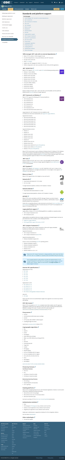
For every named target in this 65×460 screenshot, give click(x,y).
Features (10, 9)
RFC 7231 (26, 273)
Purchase (35, 425)
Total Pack (3, 425)
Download (56, 9)
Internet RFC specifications (30, 37)
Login (61, 2)
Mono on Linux (28, 27)
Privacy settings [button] (39, 457)
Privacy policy (50, 457)
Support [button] (30, 2)
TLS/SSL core (5, 27)
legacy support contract (56, 261)
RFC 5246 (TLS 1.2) (28, 288)
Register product (26, 432)
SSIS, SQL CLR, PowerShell (7, 36)
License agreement (37, 435)
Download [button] (22, 2)
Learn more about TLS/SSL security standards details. (34, 364)
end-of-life (31, 92)
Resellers (35, 437)
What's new (33, 9)
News (45, 430)
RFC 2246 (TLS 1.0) (28, 284)
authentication (32, 414)
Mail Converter (4, 448)
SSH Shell (14, 444)
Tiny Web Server (4, 440)
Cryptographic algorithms (30, 43)
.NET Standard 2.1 (36, 168)
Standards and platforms (8, 39)
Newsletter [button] (25, 437)
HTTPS (13, 432)
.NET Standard (28, 25)
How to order (36, 432)
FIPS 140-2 (37, 305)
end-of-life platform (40, 145)
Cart (56, 2)
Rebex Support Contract (32, 263)
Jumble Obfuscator (4, 446)
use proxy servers (32, 324)
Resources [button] (36, 2)
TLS (12, 449)
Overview (4, 9)
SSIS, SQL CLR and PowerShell (42, 399)
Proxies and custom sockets (8, 33)
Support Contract (37, 430)
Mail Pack (3, 430)
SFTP (13, 441)
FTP (12, 429)
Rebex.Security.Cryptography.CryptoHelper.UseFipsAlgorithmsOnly (35, 309)
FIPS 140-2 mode (28, 39)
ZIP (12, 453)
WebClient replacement (7, 19)
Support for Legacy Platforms (49, 113)
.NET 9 (37, 70)
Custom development (27, 436)
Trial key (24, 434)
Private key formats (29, 44)
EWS (13, 425)
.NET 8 (42, 70)
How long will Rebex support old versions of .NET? (34, 222)
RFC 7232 (26, 274)
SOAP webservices (6, 22)
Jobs (45, 432)
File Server (14, 427)
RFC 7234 (26, 278)
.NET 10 (34, 70)
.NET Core (27, 23)
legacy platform (48, 254)
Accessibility (61, 457)
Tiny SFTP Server (4, 436)
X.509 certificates (5, 30)
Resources (46, 427)
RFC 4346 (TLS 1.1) (28, 286)
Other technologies (29, 50)
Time (13, 448)
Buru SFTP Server (4, 435)
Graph (13, 430)
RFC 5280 (26, 296)
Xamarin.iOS (27, 28)
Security (13, 439)
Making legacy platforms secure (8, 13)
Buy (27, 2)
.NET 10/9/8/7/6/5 (28, 20)
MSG (13, 436)
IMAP (13, 434)
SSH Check (3, 449)
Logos (45, 434)
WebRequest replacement (7, 16)
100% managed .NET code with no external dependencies (36, 18)
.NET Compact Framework (30, 36)
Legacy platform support (30, 34)
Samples (27, 9)
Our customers (47, 429)
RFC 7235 (26, 280)
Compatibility (4, 42)
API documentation (18, 9)
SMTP (13, 442)
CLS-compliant (29, 61)
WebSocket (14, 451)
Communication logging (7, 24)
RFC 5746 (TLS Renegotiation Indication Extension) (34, 291)
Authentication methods (30, 48)
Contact (42, 2)
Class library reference (27, 427)
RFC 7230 (26, 271)
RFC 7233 (26, 276)
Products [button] (16, 2)
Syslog (13, 446)
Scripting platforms (28, 46)
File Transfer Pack (4, 427)
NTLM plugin (33, 406)
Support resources (26, 425)
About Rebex (46, 425)
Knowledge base (26, 429)
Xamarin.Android (28, 30)
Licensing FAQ (36, 433)
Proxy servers (27, 41)
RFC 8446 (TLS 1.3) (28, 289)
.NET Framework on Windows (31, 21)
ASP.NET (26, 32)
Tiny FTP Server (4, 438)
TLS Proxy (3, 442)
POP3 (13, 437)
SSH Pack (3, 429)
